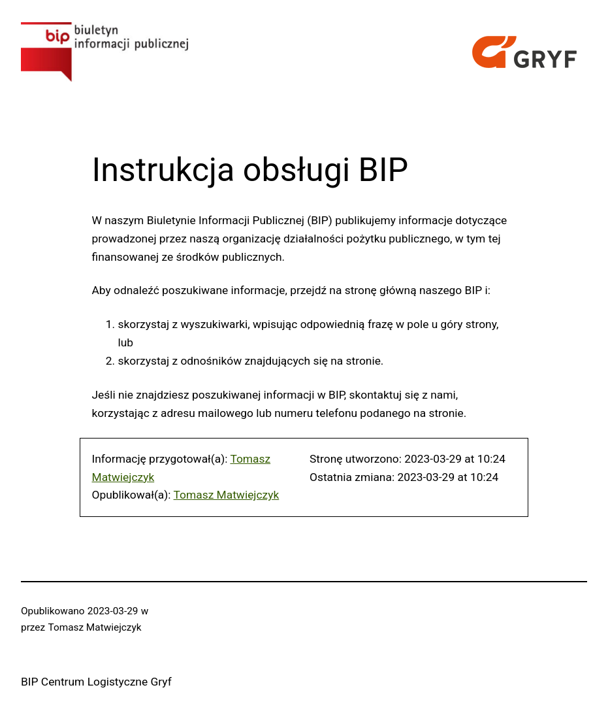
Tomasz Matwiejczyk (227, 494)
